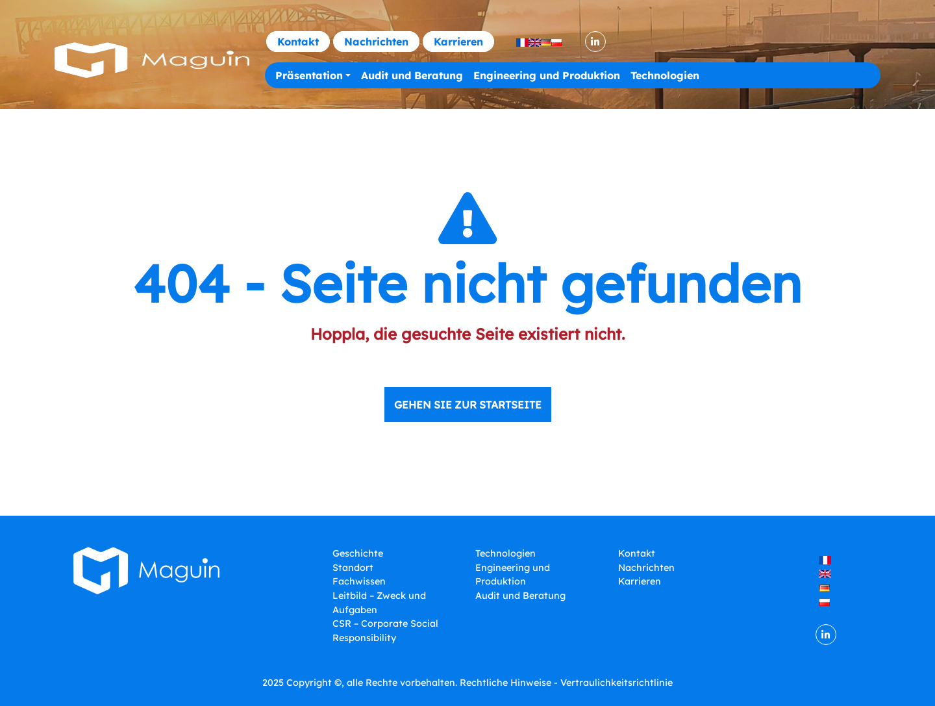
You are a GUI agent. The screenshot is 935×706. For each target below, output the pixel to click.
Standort (352, 568)
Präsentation (309, 75)
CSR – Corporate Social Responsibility (385, 631)
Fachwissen (359, 581)
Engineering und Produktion (546, 75)
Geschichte (357, 553)
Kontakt (298, 41)
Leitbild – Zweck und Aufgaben (379, 603)
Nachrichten (376, 41)
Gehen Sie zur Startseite (468, 404)
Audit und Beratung (412, 75)
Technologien (664, 75)
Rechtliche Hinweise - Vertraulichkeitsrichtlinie (566, 682)
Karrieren (458, 41)
